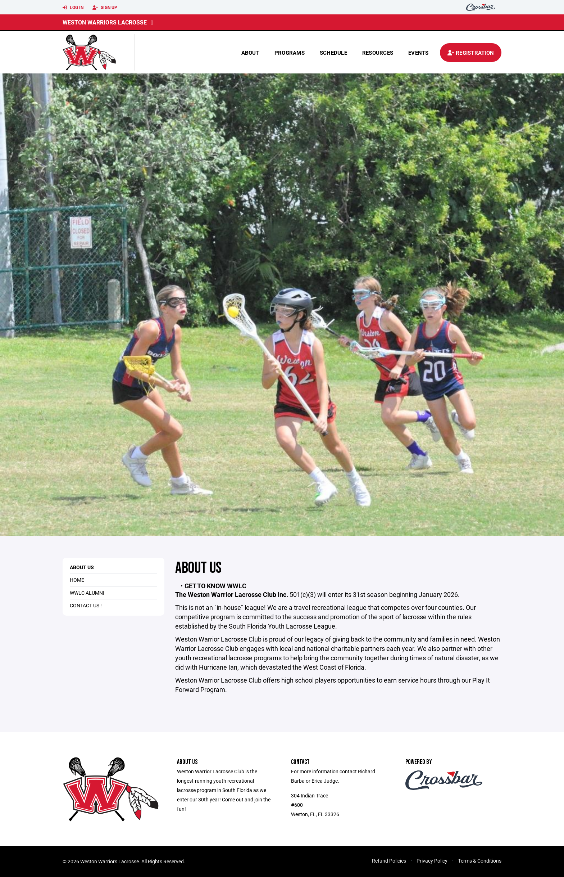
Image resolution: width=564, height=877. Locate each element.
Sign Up (104, 7)
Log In (73, 7)
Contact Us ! (86, 605)
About (250, 52)
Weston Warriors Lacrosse (105, 22)
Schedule (333, 52)
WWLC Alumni (87, 592)
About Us (82, 567)
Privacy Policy (432, 860)
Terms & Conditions (479, 860)
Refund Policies (389, 860)
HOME (77, 579)
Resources (377, 52)
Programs (289, 52)
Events (418, 52)
